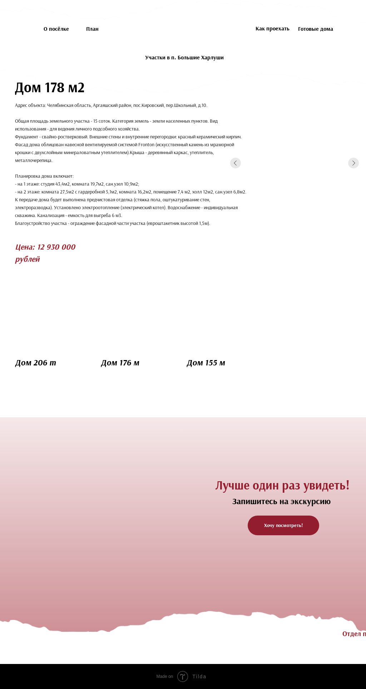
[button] (283, 525)
